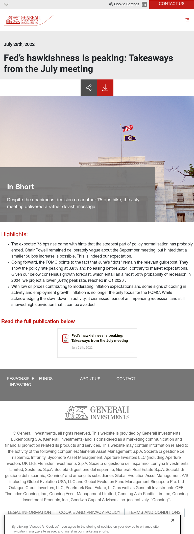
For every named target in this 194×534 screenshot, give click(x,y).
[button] (124, 4)
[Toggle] (187, 20)
